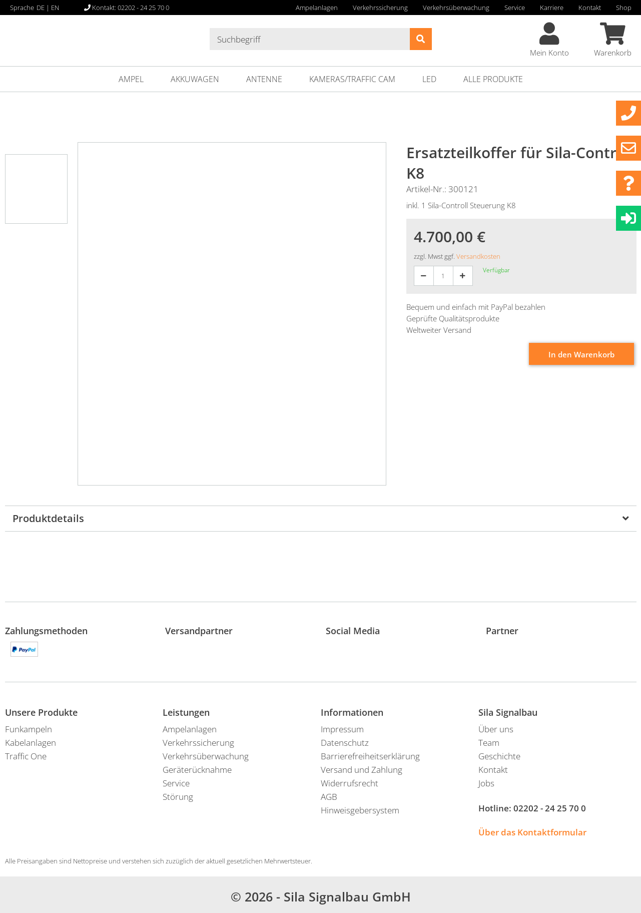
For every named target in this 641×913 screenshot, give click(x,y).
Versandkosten (478, 256)
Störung (178, 796)
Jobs (486, 783)
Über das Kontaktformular (532, 832)
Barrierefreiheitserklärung (370, 756)
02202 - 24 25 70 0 (549, 808)
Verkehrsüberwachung (456, 7)
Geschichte (499, 756)
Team (488, 742)
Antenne (264, 79)
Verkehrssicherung (380, 7)
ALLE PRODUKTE (493, 79)
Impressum (342, 729)
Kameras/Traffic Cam (352, 79)
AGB (329, 796)
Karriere (551, 7)
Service (514, 7)
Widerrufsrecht (349, 783)
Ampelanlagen (317, 7)
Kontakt (589, 7)
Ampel (131, 79)
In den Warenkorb (581, 354)
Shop (623, 7)
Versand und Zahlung (361, 769)
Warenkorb (612, 40)
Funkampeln (28, 729)
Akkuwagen (195, 79)
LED (429, 79)
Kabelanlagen (30, 742)
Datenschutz (345, 742)
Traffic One (26, 756)
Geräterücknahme (197, 769)
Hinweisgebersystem (360, 810)
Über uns (495, 729)
